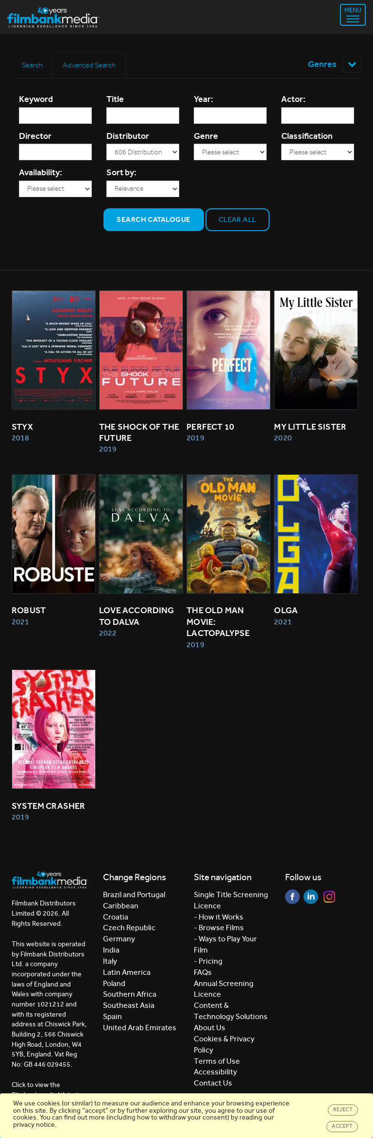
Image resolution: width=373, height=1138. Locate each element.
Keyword (36, 99)
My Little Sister (310, 426)
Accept (342, 1126)
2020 (282, 437)
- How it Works (218, 916)
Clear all (237, 219)
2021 (20, 621)
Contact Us (213, 1083)
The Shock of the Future (140, 432)
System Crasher (48, 806)
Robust (29, 610)
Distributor (127, 136)
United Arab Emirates (139, 1027)
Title (115, 99)
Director (35, 136)
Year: (203, 99)
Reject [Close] (343, 1109)
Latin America (127, 972)
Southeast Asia (128, 1005)
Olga (286, 610)
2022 (108, 632)
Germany (119, 938)
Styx (22, 426)
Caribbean (120, 905)
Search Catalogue (153, 219)
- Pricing (208, 961)
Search (32, 65)
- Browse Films (219, 927)
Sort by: (121, 172)
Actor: (293, 99)
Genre (206, 136)
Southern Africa (129, 994)
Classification (307, 136)
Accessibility (215, 1071)
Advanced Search (89, 65)
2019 (108, 448)
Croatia (115, 916)
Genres (334, 64)
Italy (110, 961)
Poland (114, 983)
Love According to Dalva (137, 616)
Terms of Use (217, 1061)
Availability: (40, 172)
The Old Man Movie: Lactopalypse (218, 621)
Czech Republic (129, 927)
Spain (112, 1016)
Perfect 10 (210, 426)
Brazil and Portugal (134, 894)
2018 (20, 437)
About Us (209, 1027)
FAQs (203, 972)
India (111, 949)
